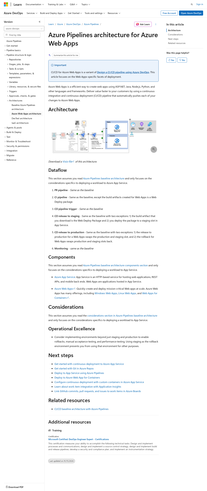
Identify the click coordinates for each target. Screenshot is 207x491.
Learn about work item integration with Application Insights (87, 386)
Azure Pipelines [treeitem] (13, 40)
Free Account (169, 13)
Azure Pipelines (91, 24)
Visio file (67, 161)
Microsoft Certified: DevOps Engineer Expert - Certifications (78, 439)
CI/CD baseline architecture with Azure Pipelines (81, 409)
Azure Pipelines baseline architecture (103, 178)
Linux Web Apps (127, 293)
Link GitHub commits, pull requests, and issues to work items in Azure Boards (97, 391)
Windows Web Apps (106, 293)
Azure (60, 24)
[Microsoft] (6, 4)
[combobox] (24, 28)
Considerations (175, 34)
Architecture (174, 30)
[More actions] (156, 24)
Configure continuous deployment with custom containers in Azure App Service (99, 382)
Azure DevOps (73, 24)
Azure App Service (64, 277)
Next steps (173, 38)
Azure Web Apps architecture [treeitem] (26, 113)
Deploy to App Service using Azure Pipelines (79, 373)
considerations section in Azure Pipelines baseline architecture (122, 315)
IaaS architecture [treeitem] (20, 122)
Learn (51, 24)
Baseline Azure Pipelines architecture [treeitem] (23, 107)
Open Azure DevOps (191, 13)
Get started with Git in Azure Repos (74, 368)
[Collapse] (39, 22)
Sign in (199, 4)
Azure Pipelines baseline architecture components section (115, 265)
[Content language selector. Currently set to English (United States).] (18, 486)
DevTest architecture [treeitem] (22, 118)
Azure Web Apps (63, 288)
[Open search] (192, 4)
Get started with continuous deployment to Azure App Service (89, 363)
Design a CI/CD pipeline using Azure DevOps (123, 72)
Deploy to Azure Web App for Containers (77, 377)
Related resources (176, 43)
